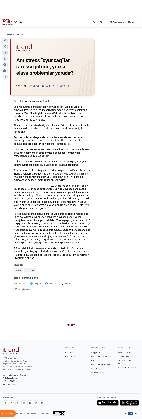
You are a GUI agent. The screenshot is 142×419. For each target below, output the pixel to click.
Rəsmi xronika (71, 356)
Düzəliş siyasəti (97, 368)
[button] (4, 40)
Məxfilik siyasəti (124, 356)
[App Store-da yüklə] (108, 403)
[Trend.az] (12, 22)
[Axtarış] (94, 22)
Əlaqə (93, 360)
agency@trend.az (10, 384)
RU (136, 413)
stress (18, 270)
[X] (17, 402)
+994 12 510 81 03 (10, 381)
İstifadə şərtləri (124, 352)
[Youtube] (23, 402)
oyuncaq (30, 270)
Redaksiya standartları (100, 364)
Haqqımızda (96, 352)
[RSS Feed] (42, 402)
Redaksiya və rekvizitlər (101, 356)
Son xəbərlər (70, 352)
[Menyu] (133, 22)
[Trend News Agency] (11, 350)
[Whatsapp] (5, 402)
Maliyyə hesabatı (98, 372)
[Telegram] (29, 402)
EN (126, 413)
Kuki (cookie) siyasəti (127, 367)
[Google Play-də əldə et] (129, 403)
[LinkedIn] (36, 402)
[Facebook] (11, 402)
